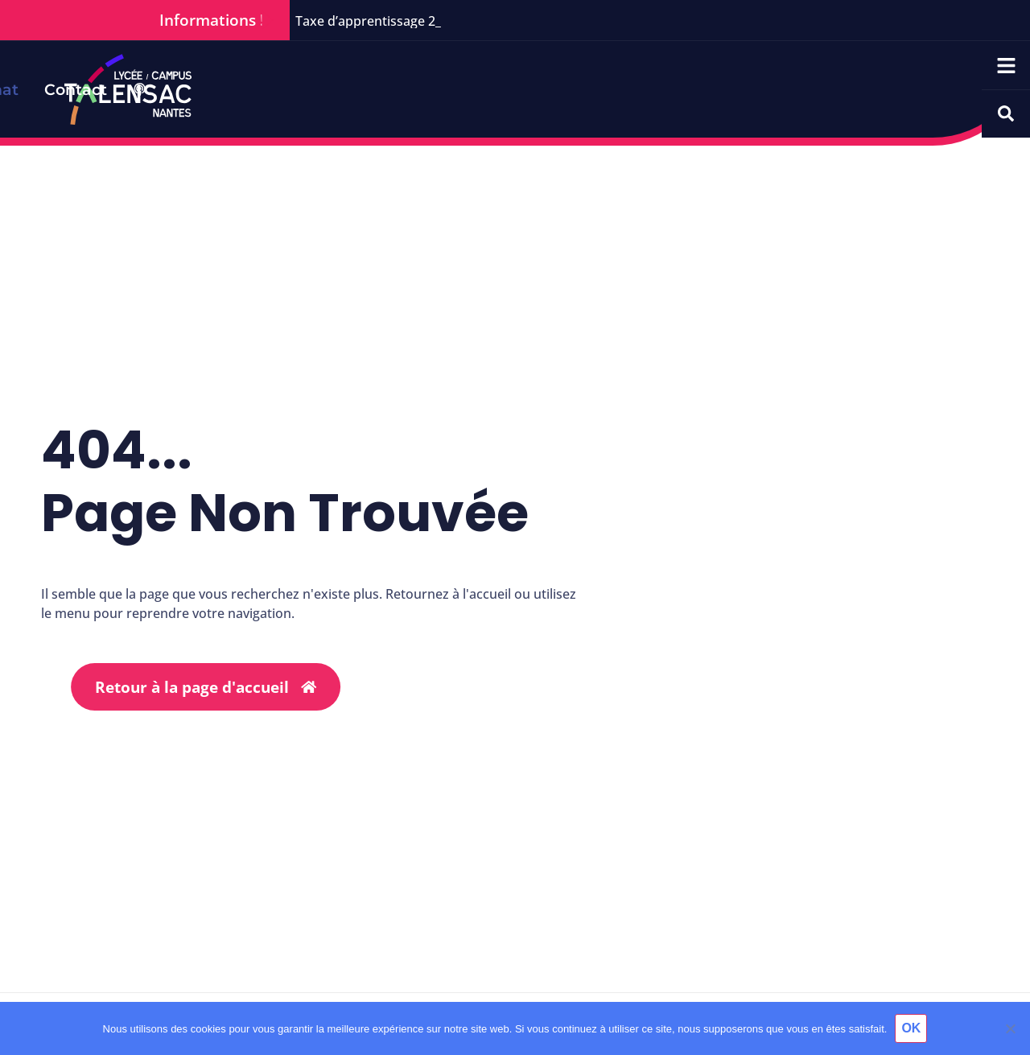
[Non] (1010, 1028)
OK (911, 1028)
